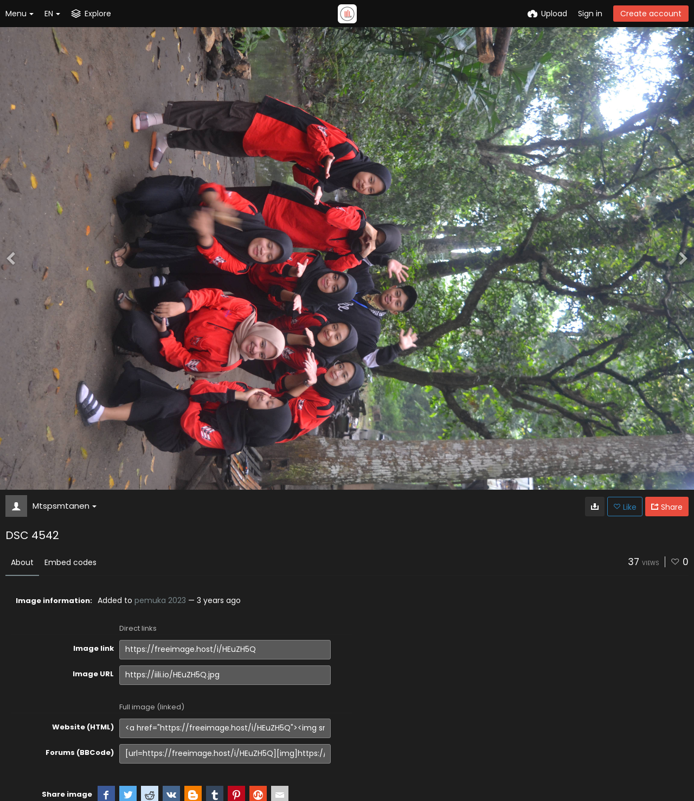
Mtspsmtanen (65, 505)
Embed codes (70, 562)
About (22, 562)
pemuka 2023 (160, 600)
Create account (651, 13)
